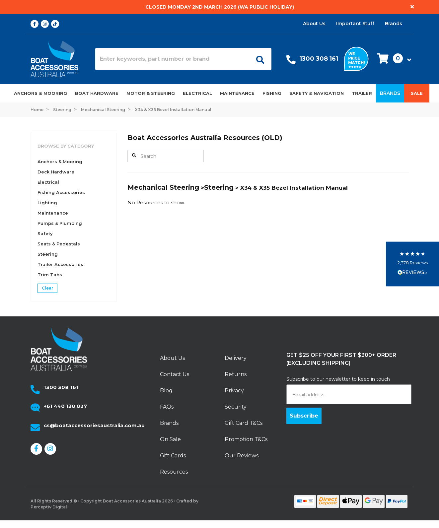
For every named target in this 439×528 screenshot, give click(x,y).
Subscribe (304, 416)
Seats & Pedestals (58, 243)
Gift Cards (173, 455)
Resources (174, 472)
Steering (47, 254)
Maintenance (237, 93)
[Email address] (349, 394)
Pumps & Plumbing (59, 223)
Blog (166, 390)
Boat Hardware (96, 93)
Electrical (197, 93)
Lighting (47, 202)
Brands (393, 24)
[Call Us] (291, 61)
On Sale (170, 439)
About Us (314, 24)
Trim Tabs (49, 274)
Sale (417, 93)
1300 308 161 (319, 58)
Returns (236, 374)
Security (236, 407)
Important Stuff (355, 24)
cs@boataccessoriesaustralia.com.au (94, 425)
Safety (45, 233)
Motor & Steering (150, 93)
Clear (47, 288)
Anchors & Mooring (40, 93)
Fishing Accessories (61, 192)
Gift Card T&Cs (243, 423)
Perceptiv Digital (49, 506)
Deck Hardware (55, 171)
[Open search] (258, 59)
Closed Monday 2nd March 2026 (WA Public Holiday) (219, 7)
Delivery (236, 358)
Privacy (234, 390)
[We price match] (356, 58)
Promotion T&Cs (246, 439)
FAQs (167, 407)
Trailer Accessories (60, 264)
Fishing (271, 93)
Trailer (362, 93)
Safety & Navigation (316, 93)
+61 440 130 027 (65, 406)
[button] (392, 59)
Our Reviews (241, 455)
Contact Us (174, 374)
